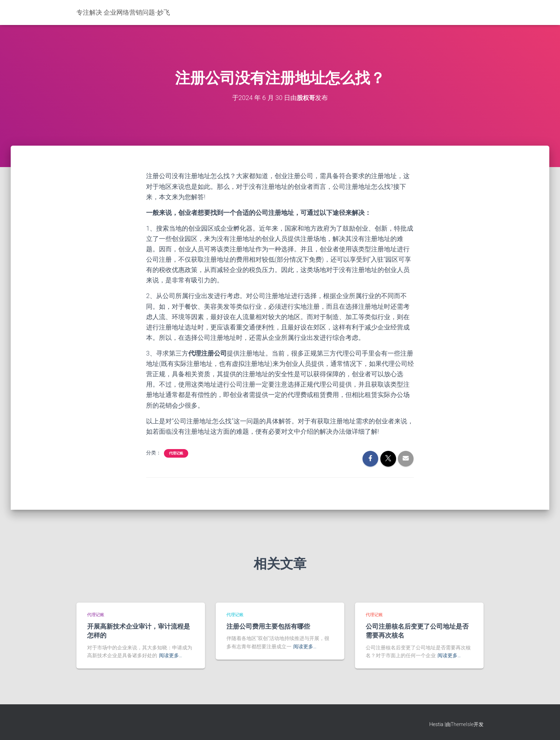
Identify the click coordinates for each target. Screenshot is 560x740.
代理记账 (176, 453)
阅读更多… (170, 655)
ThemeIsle (462, 724)
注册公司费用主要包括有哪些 (268, 626)
